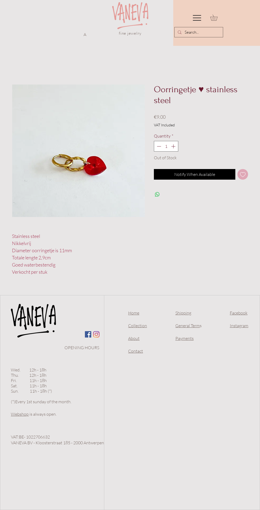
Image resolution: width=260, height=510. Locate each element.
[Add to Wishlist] (242, 174)
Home (133, 313)
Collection (137, 325)
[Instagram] (96, 334)
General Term (187, 325)
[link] (216, 18)
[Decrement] (158, 146)
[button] (197, 18)
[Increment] (173, 146)
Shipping (183, 313)
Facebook (239, 313)
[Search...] (198, 32)
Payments (184, 338)
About (134, 338)
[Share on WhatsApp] (157, 194)
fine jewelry (130, 33)
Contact (135, 351)
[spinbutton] (166, 146)
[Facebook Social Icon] (88, 334)
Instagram (239, 325)
